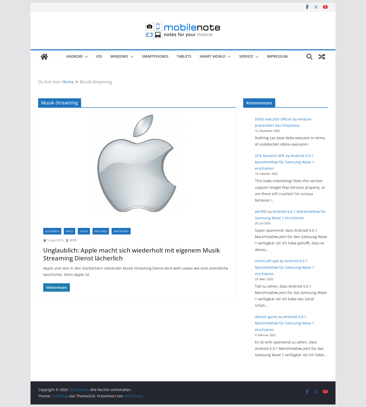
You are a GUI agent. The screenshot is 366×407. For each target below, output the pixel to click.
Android (74, 56)
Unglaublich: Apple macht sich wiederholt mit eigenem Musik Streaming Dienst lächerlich (131, 254)
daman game (266, 316)
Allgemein (52, 231)
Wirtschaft (121, 231)
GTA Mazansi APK (270, 155)
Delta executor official (273, 119)
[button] (85, 56)
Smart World (212, 56)
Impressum (277, 56)
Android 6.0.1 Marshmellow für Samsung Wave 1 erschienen (284, 162)
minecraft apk (267, 260)
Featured (101, 231)
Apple (69, 231)
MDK (73, 240)
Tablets (184, 56)
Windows (119, 56)
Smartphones (155, 56)
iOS (99, 56)
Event (84, 231)
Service (246, 56)
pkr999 (261, 211)
